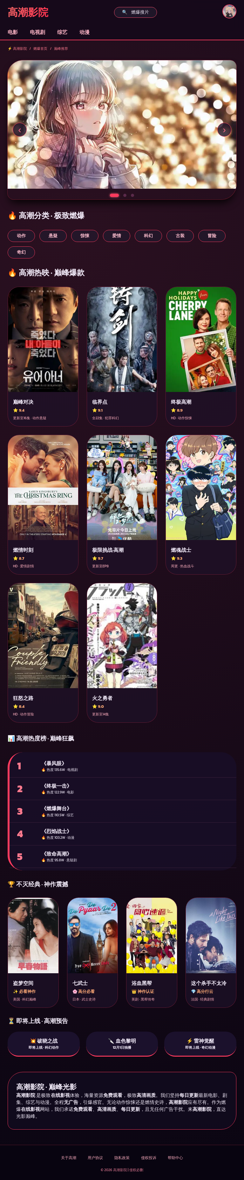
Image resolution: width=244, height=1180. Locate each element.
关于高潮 (68, 1158)
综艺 (62, 32)
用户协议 (95, 1158)
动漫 (84, 32)
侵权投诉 (148, 1158)
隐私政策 (122, 1158)
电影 (13, 32)
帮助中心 (175, 1158)
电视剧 (37, 32)
